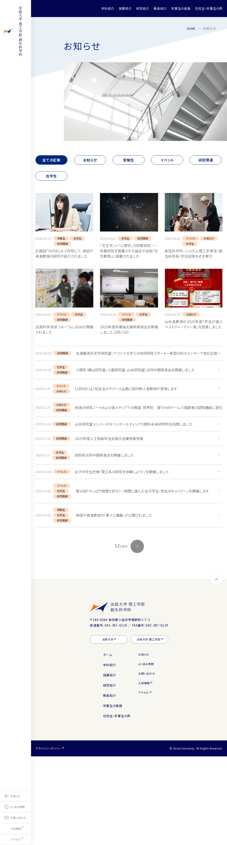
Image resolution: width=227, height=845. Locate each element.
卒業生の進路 (180, 8)
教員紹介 (160, 8)
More (121, 635)
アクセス (143, 781)
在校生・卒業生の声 (209, 8)
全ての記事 (51, 160)
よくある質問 (146, 752)
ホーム (107, 743)
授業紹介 (125, 8)
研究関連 (205, 160)
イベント (167, 160)
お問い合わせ (146, 762)
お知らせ (90, 160)
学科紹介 (107, 8)
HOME (190, 28)
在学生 (51, 176)
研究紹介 (142, 8)
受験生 (128, 160)
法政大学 (108, 728)
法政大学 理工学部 (141, 695)
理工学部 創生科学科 (15, 50)
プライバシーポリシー (48, 837)
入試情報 (144, 771)
